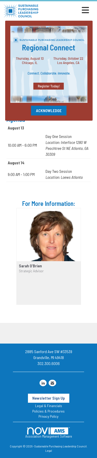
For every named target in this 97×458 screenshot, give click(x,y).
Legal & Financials (48, 405)
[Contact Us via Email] (52, 383)
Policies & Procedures (48, 411)
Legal (48, 450)
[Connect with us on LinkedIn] (43, 383)
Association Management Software (48, 432)
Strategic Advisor (31, 271)
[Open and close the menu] (65, 10)
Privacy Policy (48, 416)
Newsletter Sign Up (48, 397)
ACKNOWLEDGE (49, 110)
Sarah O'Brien (30, 266)
